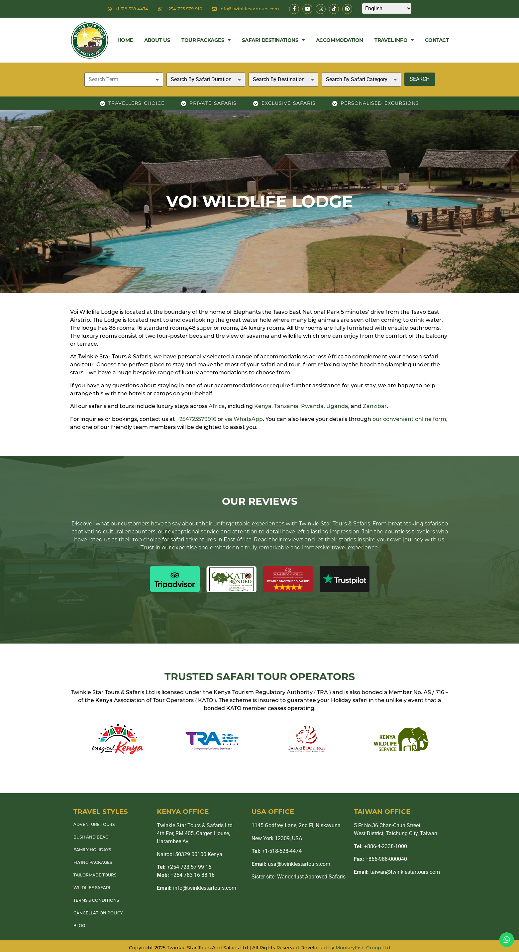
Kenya (262, 406)
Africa (217, 406)
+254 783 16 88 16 (186, 875)
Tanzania (286, 406)
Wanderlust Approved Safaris (311, 876)
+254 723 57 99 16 (184, 867)
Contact (437, 40)
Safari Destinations (273, 40)
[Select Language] (386, 8)
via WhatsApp (244, 419)
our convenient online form (409, 419)
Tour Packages (206, 40)
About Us (157, 40)
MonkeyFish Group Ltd (363, 948)
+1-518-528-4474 (277, 851)
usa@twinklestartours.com (291, 864)
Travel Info (394, 40)
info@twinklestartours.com (196, 888)
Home (125, 40)
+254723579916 (196, 419)
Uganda (337, 406)
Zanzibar (375, 406)
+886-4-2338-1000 (380, 846)
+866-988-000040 (380, 859)
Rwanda (312, 406)
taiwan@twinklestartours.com (397, 872)
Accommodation (339, 40)
